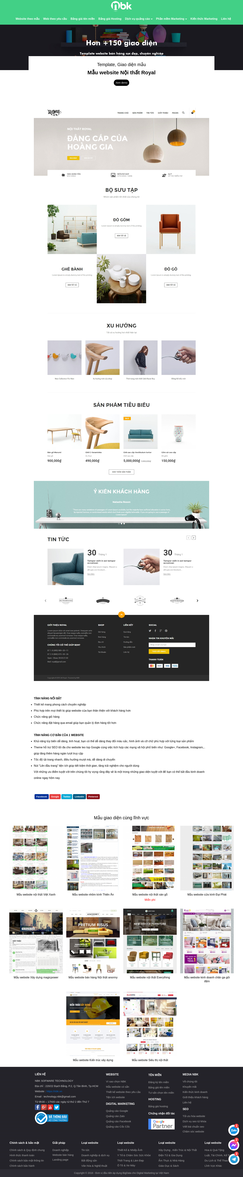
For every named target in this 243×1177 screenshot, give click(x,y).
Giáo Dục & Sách (168, 1165)
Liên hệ (226, 18)
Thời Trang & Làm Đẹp (130, 1160)
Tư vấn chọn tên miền (161, 1092)
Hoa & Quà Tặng (214, 1150)
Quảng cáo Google (117, 1110)
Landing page (60, 1159)
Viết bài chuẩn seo (193, 1126)
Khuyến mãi (190, 1086)
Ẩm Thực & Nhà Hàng (171, 1160)
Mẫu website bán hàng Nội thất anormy (93, 977)
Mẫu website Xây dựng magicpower (36, 977)
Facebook (41, 796)
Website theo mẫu (28, 18)
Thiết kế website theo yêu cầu (123, 1091)
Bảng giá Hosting (110, 18)
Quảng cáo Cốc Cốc (118, 1126)
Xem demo (121, 82)
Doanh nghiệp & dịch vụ (95, 1155)
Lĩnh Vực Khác (213, 1165)
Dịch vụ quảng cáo (139, 18)
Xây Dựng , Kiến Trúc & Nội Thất (177, 1150)
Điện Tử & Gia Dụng (170, 1155)
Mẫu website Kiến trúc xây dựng (93, 1060)
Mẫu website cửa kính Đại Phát (207, 894)
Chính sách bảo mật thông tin (27, 1160)
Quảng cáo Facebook (118, 1121)
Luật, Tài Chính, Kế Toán (219, 1155)
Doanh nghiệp (60, 1150)
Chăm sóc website (193, 1131)
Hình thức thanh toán (22, 1155)
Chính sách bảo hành (22, 1165)
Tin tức (85, 1150)
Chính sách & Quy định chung (27, 1150)
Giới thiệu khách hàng (195, 1097)
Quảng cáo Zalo (115, 1116)
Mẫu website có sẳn (117, 1086)
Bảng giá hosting (158, 1106)
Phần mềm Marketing (171, 18)
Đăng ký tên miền (158, 1082)
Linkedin (79, 796)
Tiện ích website (115, 1097)
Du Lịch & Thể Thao (216, 1160)
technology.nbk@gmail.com (60, 1096)
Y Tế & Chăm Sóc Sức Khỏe (134, 1155)
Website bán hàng (63, 1154)
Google (55, 796)
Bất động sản (89, 1160)
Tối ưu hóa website (194, 1116)
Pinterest (93, 796)
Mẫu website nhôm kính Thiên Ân (93, 894)
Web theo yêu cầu (55, 18)
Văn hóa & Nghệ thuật (94, 1165)
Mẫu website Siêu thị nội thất (150, 1060)
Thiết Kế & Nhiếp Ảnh (129, 1150)
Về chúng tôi (190, 1081)
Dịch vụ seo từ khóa (194, 1121)
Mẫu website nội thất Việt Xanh (36, 894)
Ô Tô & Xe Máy (126, 1165)
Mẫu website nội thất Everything (150, 977)
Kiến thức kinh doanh (195, 1091)
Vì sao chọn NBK (116, 1081)
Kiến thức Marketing (203, 18)
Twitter (66, 796)
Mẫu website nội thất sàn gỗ (150, 894)
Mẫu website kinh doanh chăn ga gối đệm (207, 979)
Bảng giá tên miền (83, 18)
